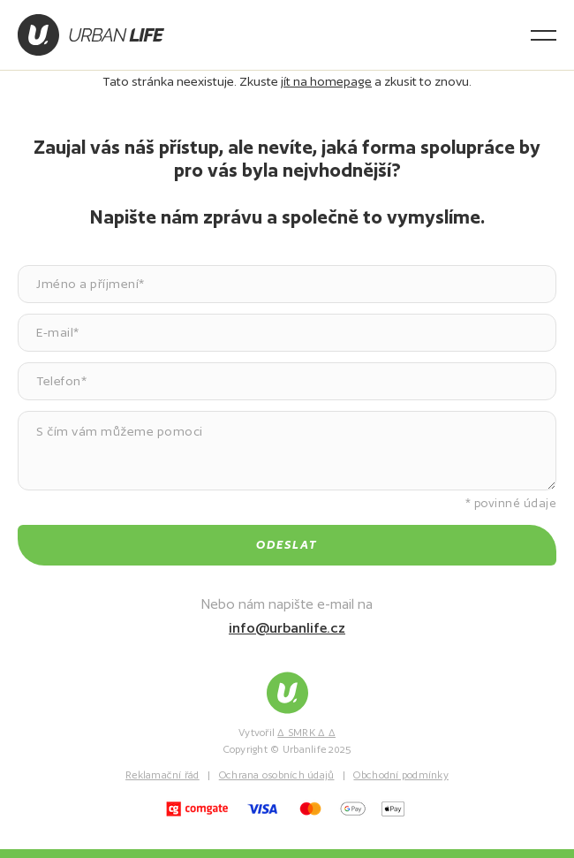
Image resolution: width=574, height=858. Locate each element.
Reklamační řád (162, 775)
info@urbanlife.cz (287, 627)
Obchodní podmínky (400, 775)
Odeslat (287, 544)
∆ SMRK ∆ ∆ (306, 732)
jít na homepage (326, 81)
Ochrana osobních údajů (277, 775)
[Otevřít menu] (543, 35)
